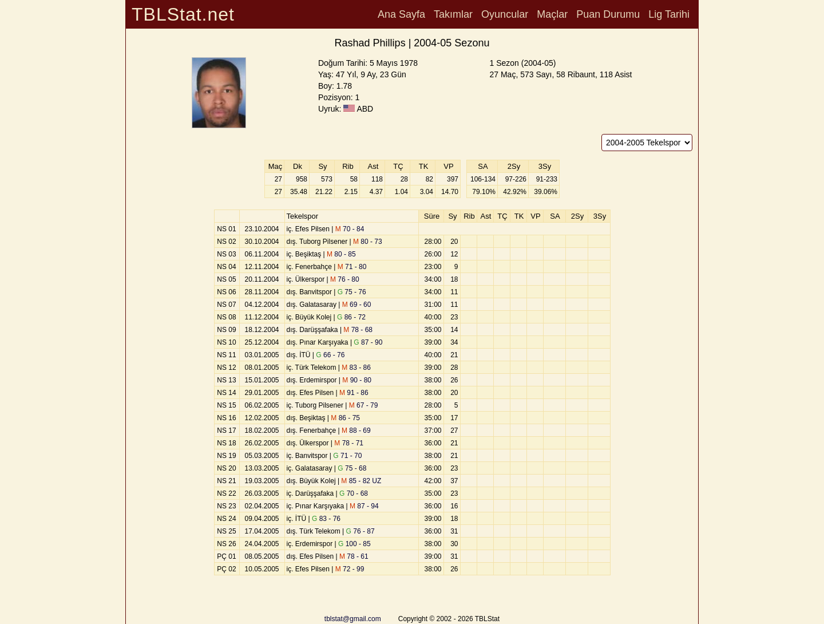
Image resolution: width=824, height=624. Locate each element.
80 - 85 (341, 254)
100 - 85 (354, 544)
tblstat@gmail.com (352, 619)
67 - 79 (363, 405)
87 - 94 (364, 506)
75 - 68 (352, 468)
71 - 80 (352, 267)
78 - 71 (348, 443)
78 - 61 (354, 556)
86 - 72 (351, 317)
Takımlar (453, 14)
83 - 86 (356, 368)
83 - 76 (326, 519)
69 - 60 (356, 305)
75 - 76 (352, 292)
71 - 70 (347, 456)
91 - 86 (354, 393)
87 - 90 (368, 342)
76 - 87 (360, 531)
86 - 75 (345, 418)
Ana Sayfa (401, 14)
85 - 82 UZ (361, 481)
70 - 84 (350, 229)
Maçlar (552, 14)
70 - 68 (353, 493)
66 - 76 (330, 355)
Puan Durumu (608, 14)
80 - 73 (367, 242)
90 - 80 (356, 380)
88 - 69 (356, 430)
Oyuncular (504, 14)
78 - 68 (358, 330)
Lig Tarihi (669, 14)
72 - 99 (350, 569)
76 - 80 (344, 279)
